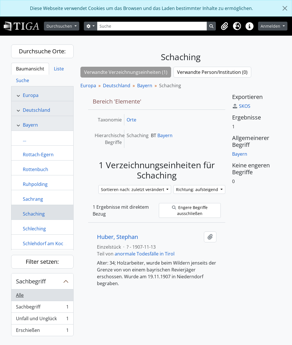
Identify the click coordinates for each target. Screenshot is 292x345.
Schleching (34, 229)
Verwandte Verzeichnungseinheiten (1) (125, 72)
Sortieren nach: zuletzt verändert (133, 189)
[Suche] (152, 26)
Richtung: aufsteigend (197, 189)
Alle (20, 295)
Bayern (30, 125)
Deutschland (36, 110)
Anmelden (271, 26)
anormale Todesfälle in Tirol (145, 254)
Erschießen (42, 331)
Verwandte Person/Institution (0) (212, 72)
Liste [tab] (59, 69)
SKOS (241, 106)
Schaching (34, 214)
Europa (30, 95)
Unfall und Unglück (42, 319)
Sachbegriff (31, 281)
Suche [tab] (22, 80)
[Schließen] (285, 8)
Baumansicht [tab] (30, 69)
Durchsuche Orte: (42, 51)
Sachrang (33, 199)
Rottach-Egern (38, 154)
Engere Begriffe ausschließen (190, 210)
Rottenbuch (35, 169)
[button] (224, 26)
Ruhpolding (35, 184)
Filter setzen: (42, 261)
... (24, 140)
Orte (131, 120)
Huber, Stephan (117, 237)
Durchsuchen (59, 26)
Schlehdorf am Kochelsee (50, 243)
